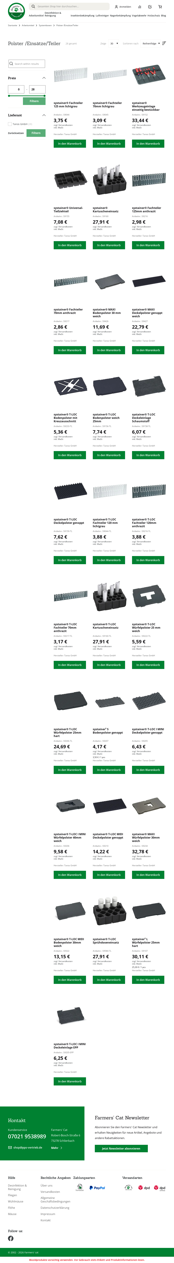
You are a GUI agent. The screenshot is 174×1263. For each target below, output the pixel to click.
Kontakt (46, 1220)
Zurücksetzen (16, 133)
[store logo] (16, 11)
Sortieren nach (130, 43)
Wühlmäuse (15, 1201)
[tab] (27, 89)
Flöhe (11, 1208)
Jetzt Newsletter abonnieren (121, 1148)
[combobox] (69, 6)
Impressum (48, 1214)
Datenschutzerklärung (54, 1208)
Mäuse (12, 1214)
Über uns (47, 1185)
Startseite (12, 25)
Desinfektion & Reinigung (17, 1187)
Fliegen (12, 1195)
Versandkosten (50, 1192)
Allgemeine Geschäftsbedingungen (54, 1199)
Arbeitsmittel (28, 25)
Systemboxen (45, 25)
